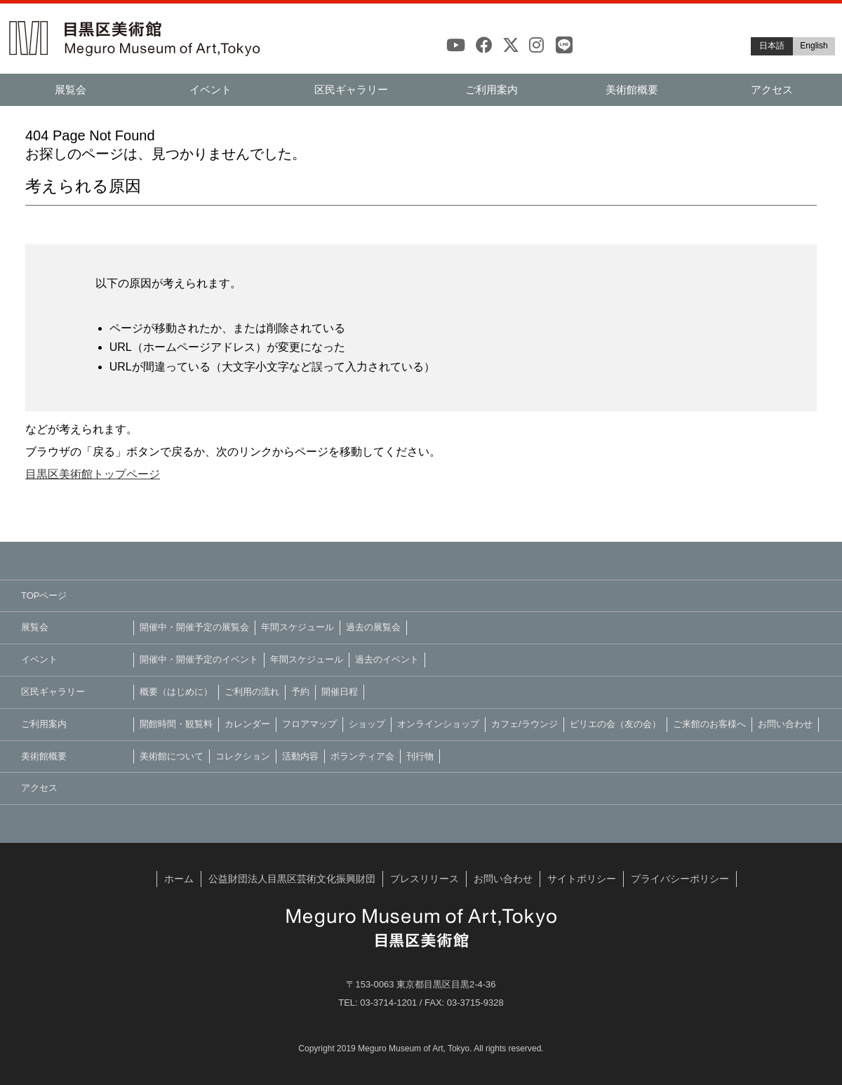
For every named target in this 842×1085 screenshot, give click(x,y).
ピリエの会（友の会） (615, 724)
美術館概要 (632, 89)
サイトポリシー (581, 878)
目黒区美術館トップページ (92, 474)
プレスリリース (424, 878)
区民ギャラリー (351, 89)
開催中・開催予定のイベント (199, 659)
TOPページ (44, 595)
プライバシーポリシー (680, 878)
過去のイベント (387, 659)
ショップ (367, 724)
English (813, 46)
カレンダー (247, 724)
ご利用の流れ (252, 691)
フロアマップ (309, 724)
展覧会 (70, 89)
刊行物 (420, 756)
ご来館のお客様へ (709, 724)
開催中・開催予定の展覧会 (194, 627)
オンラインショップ (438, 724)
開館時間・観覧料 (176, 724)
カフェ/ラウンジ (524, 724)
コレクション (242, 756)
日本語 (771, 46)
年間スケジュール (297, 627)
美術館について (171, 756)
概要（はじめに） (176, 691)
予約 (300, 691)
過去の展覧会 (373, 627)
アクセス (772, 89)
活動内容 (300, 756)
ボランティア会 (362, 756)
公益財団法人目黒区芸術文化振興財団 (291, 878)
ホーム (179, 878)
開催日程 (339, 691)
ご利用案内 (491, 89)
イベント (210, 89)
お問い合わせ (785, 724)
